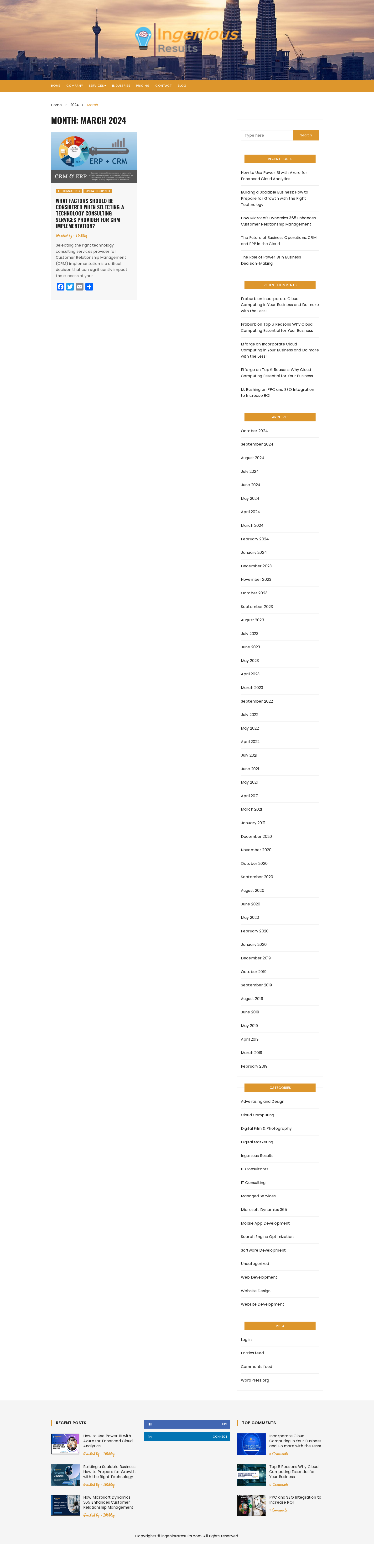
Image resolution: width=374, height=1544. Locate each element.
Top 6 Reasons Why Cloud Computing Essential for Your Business (293, 1471)
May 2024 (250, 498)
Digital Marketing (257, 1142)
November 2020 (256, 850)
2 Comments (278, 1484)
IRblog (81, 235)
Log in (246, 1339)
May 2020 (250, 917)
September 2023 (257, 606)
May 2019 (249, 1025)
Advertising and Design (262, 1101)
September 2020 (257, 877)
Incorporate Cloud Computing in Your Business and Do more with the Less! (280, 305)
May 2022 (250, 728)
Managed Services (258, 1196)
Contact (163, 85)
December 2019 (256, 958)
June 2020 (250, 904)
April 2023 (250, 674)
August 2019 (252, 998)
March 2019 (251, 1052)
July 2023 (249, 633)
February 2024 (255, 539)
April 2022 (250, 741)
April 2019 (250, 1039)
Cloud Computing (257, 1115)
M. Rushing (251, 389)
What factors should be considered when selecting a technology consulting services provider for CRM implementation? (90, 213)
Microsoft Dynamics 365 (264, 1209)
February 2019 (254, 1066)
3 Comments (278, 1453)
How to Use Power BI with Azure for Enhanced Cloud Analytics (274, 176)
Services (96, 85)
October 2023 (254, 593)
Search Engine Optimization (267, 1236)
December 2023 (256, 566)
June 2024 (250, 485)
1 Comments (278, 1510)
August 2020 (252, 890)
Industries (121, 85)
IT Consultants (254, 1169)
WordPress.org (255, 1380)
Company (74, 85)
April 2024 (250, 512)
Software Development (263, 1250)
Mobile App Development (265, 1223)
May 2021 (249, 782)
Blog (182, 85)
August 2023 (252, 620)
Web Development (259, 1277)
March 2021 (251, 809)
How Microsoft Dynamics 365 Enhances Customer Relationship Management (278, 221)
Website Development (262, 1304)
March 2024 (252, 525)
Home (56, 85)
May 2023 (250, 660)
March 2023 (252, 687)
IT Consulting (69, 191)
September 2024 (257, 444)
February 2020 (255, 931)
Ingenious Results (257, 1155)
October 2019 (253, 971)
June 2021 (250, 769)
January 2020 (254, 944)
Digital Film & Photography (266, 1128)
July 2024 (250, 471)
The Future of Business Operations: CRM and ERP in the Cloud (279, 241)
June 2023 (250, 647)
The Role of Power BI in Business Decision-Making (271, 260)
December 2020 (256, 836)
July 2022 (249, 714)
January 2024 (254, 552)
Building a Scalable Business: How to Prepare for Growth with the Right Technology (274, 198)
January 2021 (253, 823)
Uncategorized (98, 191)
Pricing (143, 85)
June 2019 (250, 1012)
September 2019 (256, 985)
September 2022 (257, 701)
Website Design (255, 1291)
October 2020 (254, 863)
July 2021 (249, 755)
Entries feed (252, 1353)
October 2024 (254, 431)
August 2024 (253, 458)
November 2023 (256, 579)
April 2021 (250, 796)
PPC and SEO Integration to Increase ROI (295, 1500)
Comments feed (256, 1366)
